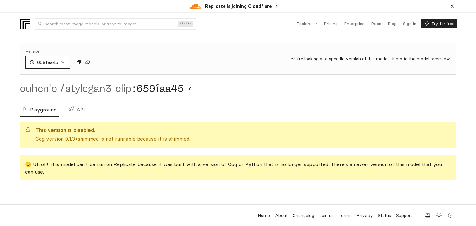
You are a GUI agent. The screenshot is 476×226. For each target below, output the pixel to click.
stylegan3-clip (98, 88)
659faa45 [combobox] (47, 62)
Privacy (365, 215)
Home (264, 215)
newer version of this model (387, 164)
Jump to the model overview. (421, 59)
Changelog (303, 215)
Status (384, 215)
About (281, 215)
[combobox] (115, 24)
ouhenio (38, 88)
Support (404, 215)
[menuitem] (307, 24)
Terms (345, 215)
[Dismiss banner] (452, 6)
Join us (326, 215)
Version (32, 51)
